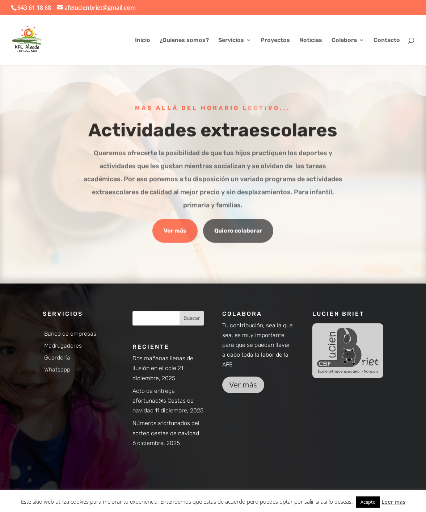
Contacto (387, 40)
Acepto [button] (368, 502)
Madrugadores (63, 345)
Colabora (344, 40)
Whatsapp (57, 369)
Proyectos (275, 40)
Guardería (57, 357)
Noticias (310, 40)
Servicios (231, 40)
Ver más (175, 231)
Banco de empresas (70, 333)
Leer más (393, 501)
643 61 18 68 (34, 8)
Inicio (142, 40)
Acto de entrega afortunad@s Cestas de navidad (163, 400)
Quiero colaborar (238, 231)
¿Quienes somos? (184, 40)
